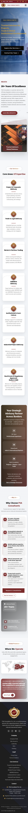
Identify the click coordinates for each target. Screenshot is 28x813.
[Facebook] (20, 1)
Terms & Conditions (14, 757)
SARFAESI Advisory (13, 282)
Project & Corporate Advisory (13, 188)
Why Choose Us (14, 741)
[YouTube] (23, 1)
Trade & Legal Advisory (13, 219)
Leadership (14, 743)
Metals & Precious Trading (13, 250)
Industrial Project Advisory (13, 345)
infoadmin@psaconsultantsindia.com (15, 798)
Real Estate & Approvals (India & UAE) (14, 779)
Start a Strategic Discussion (14, 482)
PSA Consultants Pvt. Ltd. (9, 810)
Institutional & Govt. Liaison (13, 314)
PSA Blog (14, 748)
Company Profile (14, 738)
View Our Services (9, 595)
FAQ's (14, 746)
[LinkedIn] (18, 1)
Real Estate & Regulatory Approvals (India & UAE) (13, 378)
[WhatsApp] (26, 1)
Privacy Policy (14, 755)
